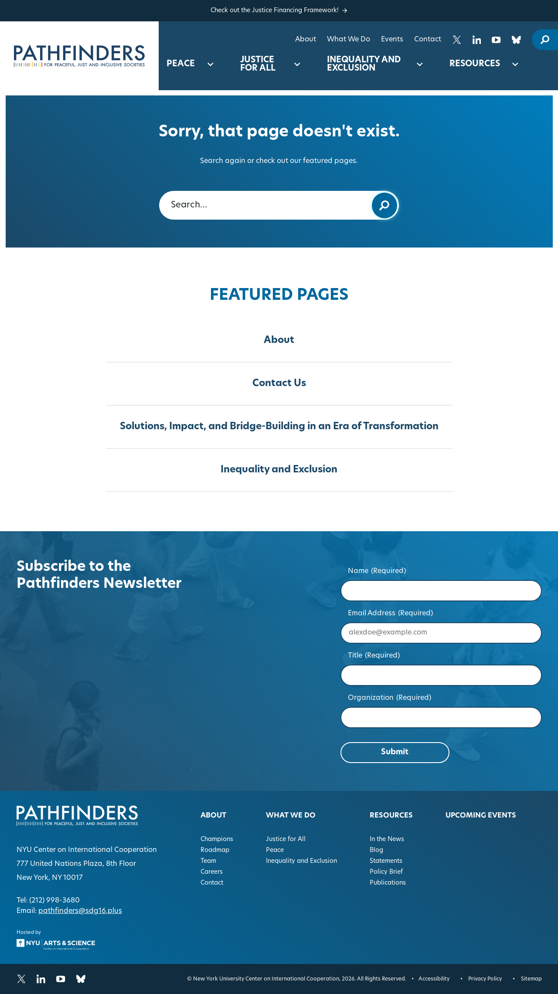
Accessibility (433, 979)
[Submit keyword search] (384, 205)
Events (392, 39)
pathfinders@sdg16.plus (80, 911)
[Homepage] (79, 55)
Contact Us (279, 384)
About (305, 39)
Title (374, 655)
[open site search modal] (545, 39)
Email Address (390, 613)
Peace (181, 64)
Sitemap (531, 979)
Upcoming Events (481, 815)
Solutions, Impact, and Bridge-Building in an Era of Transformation (279, 427)
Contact (427, 39)
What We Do (348, 39)
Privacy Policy (485, 979)
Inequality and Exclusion (364, 64)
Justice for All (258, 64)
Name (377, 571)
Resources (474, 64)
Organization (389, 698)
